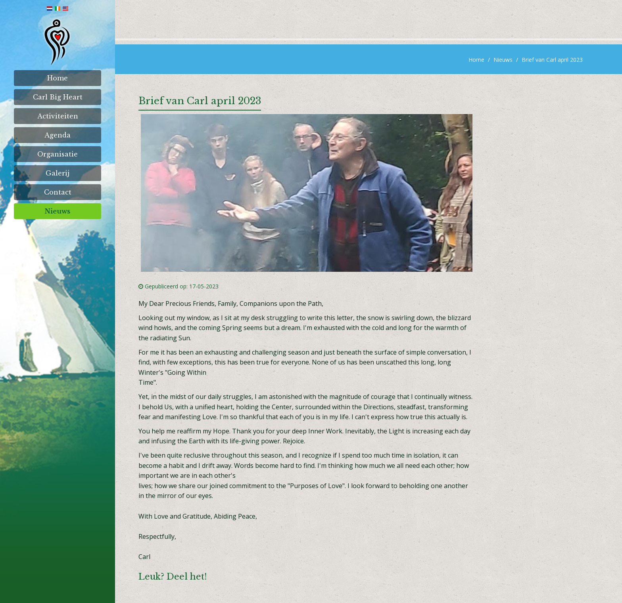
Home (57, 78)
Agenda (57, 135)
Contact (57, 192)
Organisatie (57, 154)
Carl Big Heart (58, 97)
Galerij (57, 173)
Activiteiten (57, 116)
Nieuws (57, 211)
